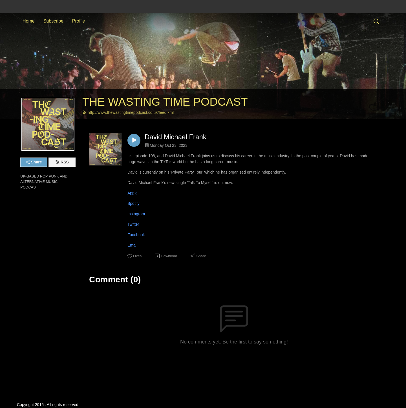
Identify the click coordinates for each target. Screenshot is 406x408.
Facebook (136, 234)
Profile (78, 20)
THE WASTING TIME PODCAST (165, 102)
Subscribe (53, 20)
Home (29, 20)
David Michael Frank (175, 137)
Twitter (133, 224)
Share (34, 162)
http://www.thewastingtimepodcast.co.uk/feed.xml (128, 112)
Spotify (133, 203)
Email (132, 245)
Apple (132, 193)
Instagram (136, 214)
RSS (62, 162)
